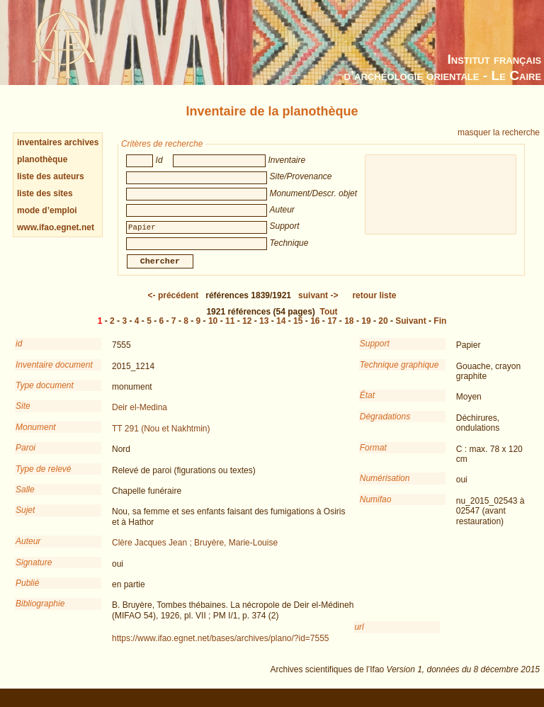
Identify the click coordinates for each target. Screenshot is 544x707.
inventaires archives (57, 142)
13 (263, 331)
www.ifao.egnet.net (55, 227)
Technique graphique (399, 375)
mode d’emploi (47, 210)
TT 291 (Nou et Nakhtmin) (161, 438)
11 (229, 331)
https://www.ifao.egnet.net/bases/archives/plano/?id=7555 (220, 648)
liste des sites (45, 193)
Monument (36, 437)
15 (297, 331)
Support (375, 353)
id (19, 353)
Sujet (25, 520)
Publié (27, 593)
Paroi (25, 458)
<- (173, 305)
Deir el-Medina (139, 417)
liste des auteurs (50, 176)
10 (212, 331)
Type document (45, 395)
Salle (25, 499)
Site (23, 416)
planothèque (42, 159)
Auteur (28, 551)
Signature (34, 572)
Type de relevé (44, 479)
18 (348, 331)
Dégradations (385, 426)
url (358, 637)
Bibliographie (40, 613)
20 (382, 331)
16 (314, 331)
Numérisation (385, 488)
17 (331, 331)
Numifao (376, 509)
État (367, 405)
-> (318, 305)
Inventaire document (54, 375)
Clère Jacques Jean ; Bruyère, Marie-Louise (195, 553)
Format (373, 458)
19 (365, 331)
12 (246, 331)
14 (280, 331)
